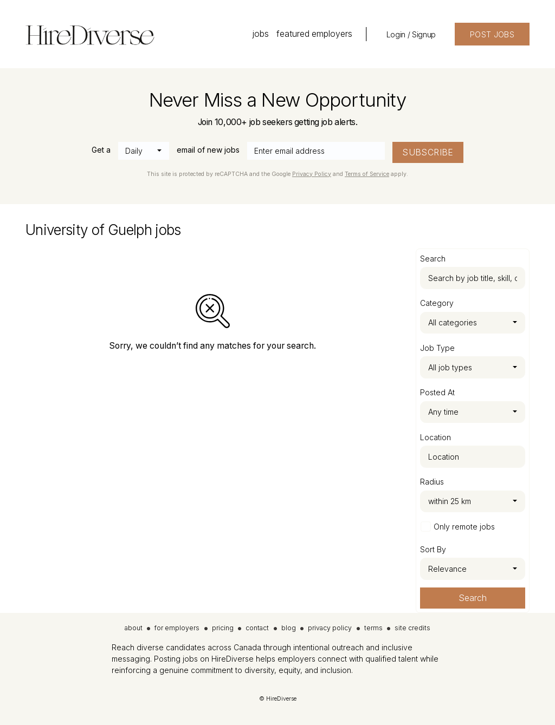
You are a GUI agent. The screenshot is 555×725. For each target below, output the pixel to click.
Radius (432, 481)
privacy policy (330, 628)
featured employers (314, 34)
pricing (223, 628)
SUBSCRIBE (428, 152)
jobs (260, 34)
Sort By (433, 549)
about (134, 628)
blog (288, 628)
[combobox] (143, 151)
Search (473, 598)
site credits (412, 628)
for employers (176, 628)
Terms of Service (367, 174)
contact (257, 628)
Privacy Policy (311, 174)
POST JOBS (492, 34)
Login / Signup (411, 34)
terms (373, 628)
